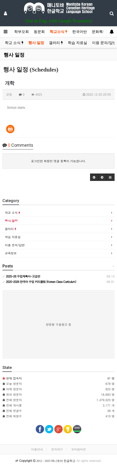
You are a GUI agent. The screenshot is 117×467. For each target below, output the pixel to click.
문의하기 (57, 449)
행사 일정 (36, 43)
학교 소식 (14, 43)
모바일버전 (78, 449)
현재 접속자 (14, 378)
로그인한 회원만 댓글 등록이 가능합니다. (58, 161)
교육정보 (11, 253)
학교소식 (58, 31)
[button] (94, 177)
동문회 (39, 31)
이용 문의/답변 (104, 43)
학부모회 (21, 31)
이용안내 (37, 449)
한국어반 (79, 31)
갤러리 (56, 43)
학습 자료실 (77, 43)
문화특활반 (101, 31)
